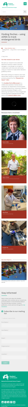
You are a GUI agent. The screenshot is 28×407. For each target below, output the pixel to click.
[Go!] (25, 11)
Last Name (5, 331)
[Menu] (25, 3)
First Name (5, 323)
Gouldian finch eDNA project (12, 83)
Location (4, 355)
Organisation (5, 347)
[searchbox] (14, 11)
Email (3, 339)
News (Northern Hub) (10, 48)
